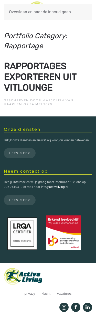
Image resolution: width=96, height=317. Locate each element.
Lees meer (19, 153)
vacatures (64, 293)
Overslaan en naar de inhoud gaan (40, 11)
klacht (46, 293)
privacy (30, 293)
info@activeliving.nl (54, 187)
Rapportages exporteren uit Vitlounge (40, 77)
